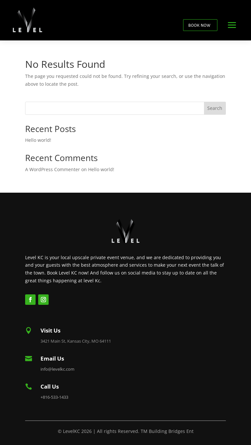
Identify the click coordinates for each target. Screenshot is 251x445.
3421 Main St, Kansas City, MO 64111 (75, 341)
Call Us (49, 386)
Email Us (52, 358)
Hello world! (38, 140)
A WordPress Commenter (52, 169)
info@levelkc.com (57, 369)
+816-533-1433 (54, 397)
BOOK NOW (199, 25)
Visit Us (50, 330)
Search (214, 108)
